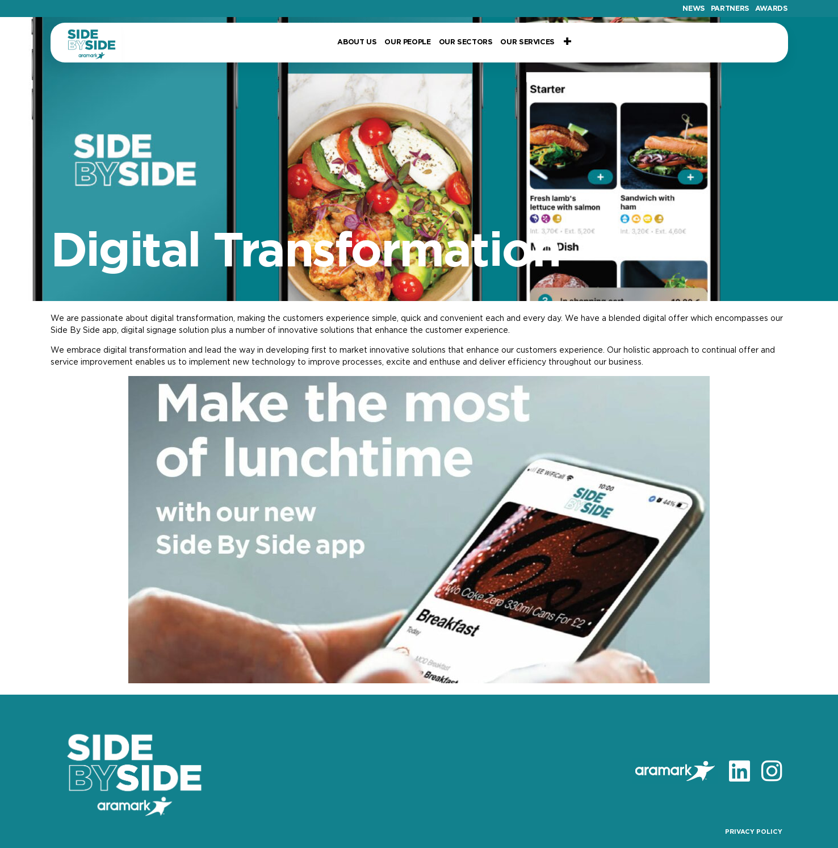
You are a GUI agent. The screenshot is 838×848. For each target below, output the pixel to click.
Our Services (527, 42)
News (693, 8)
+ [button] (567, 42)
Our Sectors (466, 42)
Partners (730, 8)
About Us (356, 42)
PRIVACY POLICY (753, 832)
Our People (407, 42)
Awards (771, 8)
